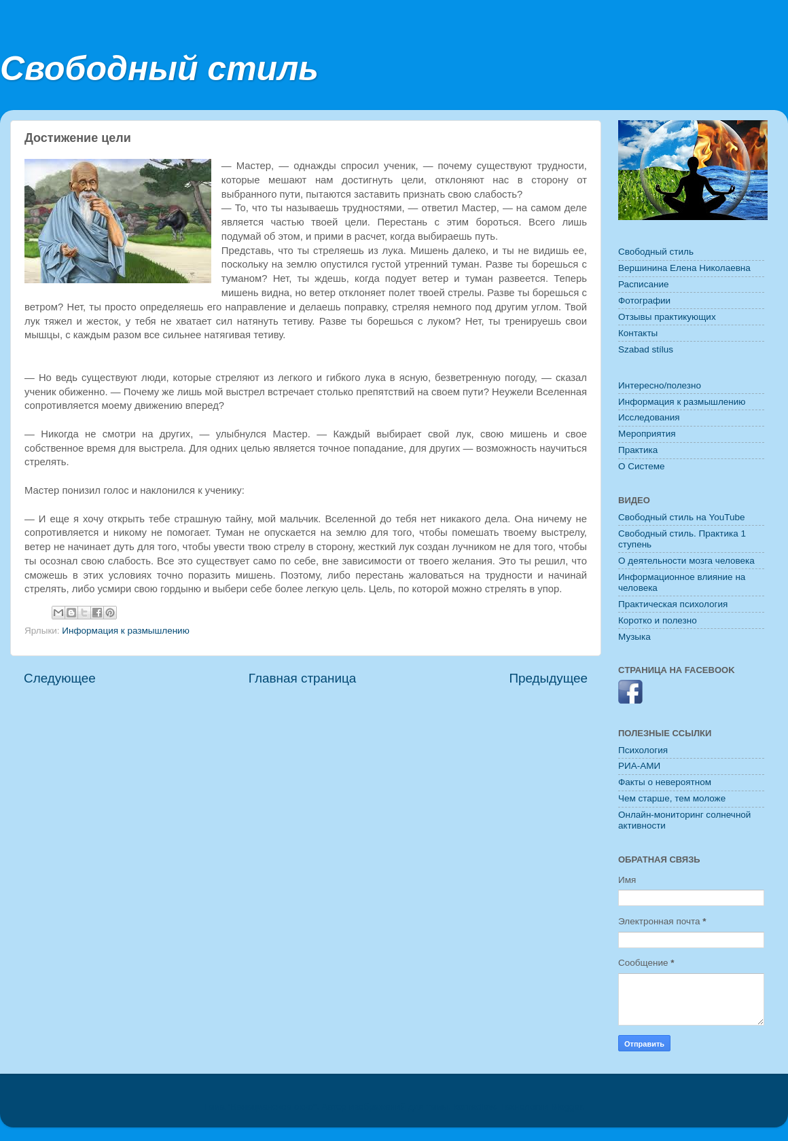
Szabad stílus (645, 349)
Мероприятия (647, 434)
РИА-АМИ (639, 766)
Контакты (638, 333)
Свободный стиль (159, 69)
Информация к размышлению (125, 631)
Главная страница (303, 678)
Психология (643, 750)
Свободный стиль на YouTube (681, 517)
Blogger (566, 1107)
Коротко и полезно (657, 620)
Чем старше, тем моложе (672, 798)
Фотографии (644, 300)
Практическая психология (673, 604)
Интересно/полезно (659, 385)
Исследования (649, 417)
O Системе (641, 466)
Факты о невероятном (664, 782)
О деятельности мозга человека (686, 561)
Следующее (60, 678)
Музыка (634, 637)
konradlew (474, 1107)
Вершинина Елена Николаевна (684, 268)
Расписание (643, 284)
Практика (638, 450)
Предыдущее (548, 678)
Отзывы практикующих (667, 317)
